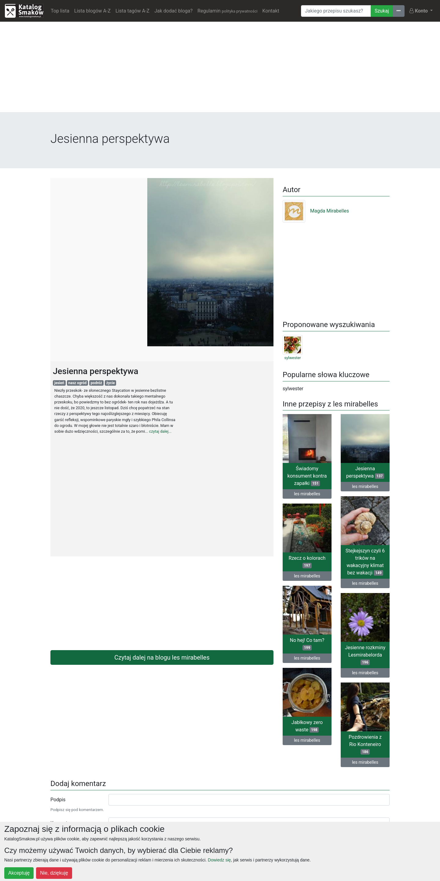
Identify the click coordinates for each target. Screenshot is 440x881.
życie (110, 383)
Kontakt (270, 11)
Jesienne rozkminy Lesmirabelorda (365, 655)
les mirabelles (307, 493)
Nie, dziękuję (54, 873)
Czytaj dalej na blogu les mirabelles (161, 657)
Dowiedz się (219, 859)
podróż (96, 383)
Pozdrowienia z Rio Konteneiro (365, 744)
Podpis (57, 800)
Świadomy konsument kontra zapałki (307, 476)
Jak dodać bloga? (173, 11)
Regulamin (227, 11)
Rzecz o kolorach (307, 561)
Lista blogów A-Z (92, 11)
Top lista (60, 11)
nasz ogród (77, 383)
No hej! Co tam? (307, 643)
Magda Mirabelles (316, 211)
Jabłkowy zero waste (307, 726)
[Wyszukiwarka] (336, 11)
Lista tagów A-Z (132, 11)
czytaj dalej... (160, 431)
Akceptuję (19, 873)
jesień (59, 383)
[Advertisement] (220, 69)
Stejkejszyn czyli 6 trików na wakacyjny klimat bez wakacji (365, 562)
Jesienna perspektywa (365, 472)
